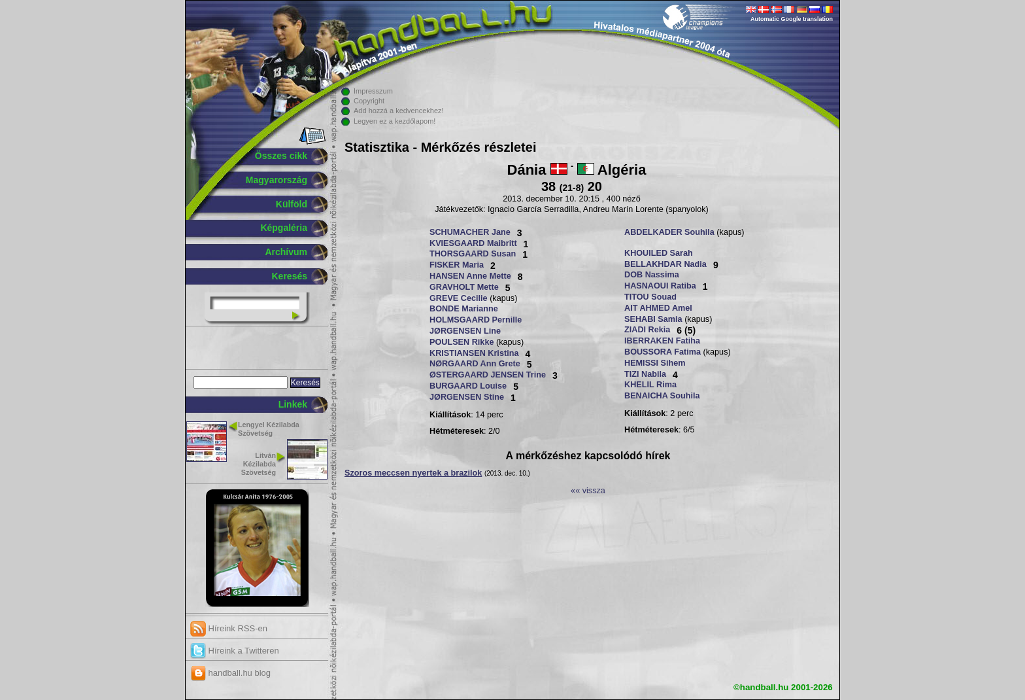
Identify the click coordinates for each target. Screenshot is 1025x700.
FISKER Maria (456, 265)
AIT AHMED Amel (658, 308)
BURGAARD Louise (468, 386)
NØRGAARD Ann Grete (474, 363)
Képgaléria (283, 227)
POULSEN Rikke (461, 342)
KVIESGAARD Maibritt (473, 243)
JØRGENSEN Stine (466, 397)
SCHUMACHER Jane (470, 232)
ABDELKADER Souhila (669, 232)
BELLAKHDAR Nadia (665, 264)
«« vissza (588, 490)
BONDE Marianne (463, 308)
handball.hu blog (230, 673)
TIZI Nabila (645, 374)
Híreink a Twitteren (234, 651)
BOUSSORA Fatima (662, 352)
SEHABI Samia (653, 319)
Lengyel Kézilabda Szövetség (268, 429)
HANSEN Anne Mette (470, 276)
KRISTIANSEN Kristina (473, 353)
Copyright (369, 101)
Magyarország (276, 180)
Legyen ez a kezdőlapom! (394, 121)
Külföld (291, 204)
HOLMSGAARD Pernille (475, 319)
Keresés (290, 276)
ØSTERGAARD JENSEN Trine (487, 374)
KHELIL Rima (650, 384)
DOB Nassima (651, 274)
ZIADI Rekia (647, 329)
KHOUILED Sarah (658, 253)
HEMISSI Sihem (655, 363)
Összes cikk (281, 155)
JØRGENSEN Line (465, 331)
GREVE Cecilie (458, 298)
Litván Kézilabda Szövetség (258, 463)
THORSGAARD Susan (472, 253)
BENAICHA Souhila (662, 395)
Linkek (292, 404)
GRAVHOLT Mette (464, 287)
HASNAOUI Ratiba (660, 285)
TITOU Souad (650, 297)
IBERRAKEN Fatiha (662, 340)
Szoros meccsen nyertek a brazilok (413, 473)
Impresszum (373, 91)
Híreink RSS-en (228, 628)
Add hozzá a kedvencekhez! (399, 110)
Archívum (286, 252)
